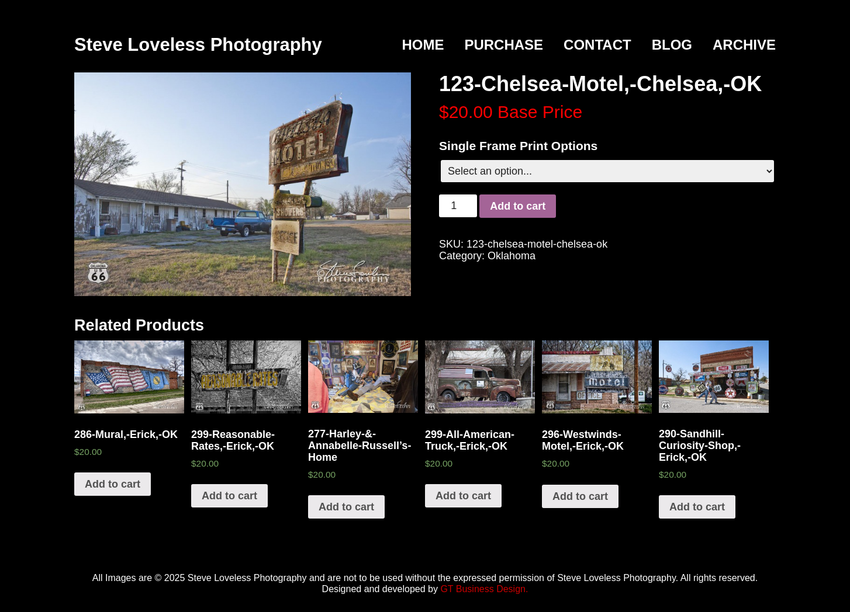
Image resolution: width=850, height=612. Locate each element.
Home (423, 45)
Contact (597, 45)
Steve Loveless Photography (198, 44)
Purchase (503, 45)
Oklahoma (511, 256)
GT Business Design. (484, 589)
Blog (672, 45)
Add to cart (517, 206)
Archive (744, 45)
